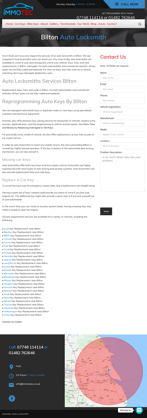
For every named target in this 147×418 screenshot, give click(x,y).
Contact (112, 23)
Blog (93, 23)
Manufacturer (122, 122)
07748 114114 (90, 17)
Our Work (83, 23)
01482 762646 (122, 17)
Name (122, 76)
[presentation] (122, 201)
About (44, 23)
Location (122, 144)
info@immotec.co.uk (28, 384)
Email (122, 88)
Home (9, 23)
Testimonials (68, 23)
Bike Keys (33, 23)
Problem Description (122, 171)
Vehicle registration (122, 110)
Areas (101, 23)
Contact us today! (12, 321)
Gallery (54, 23)
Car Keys (20, 23)
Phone (122, 99)
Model (122, 133)
